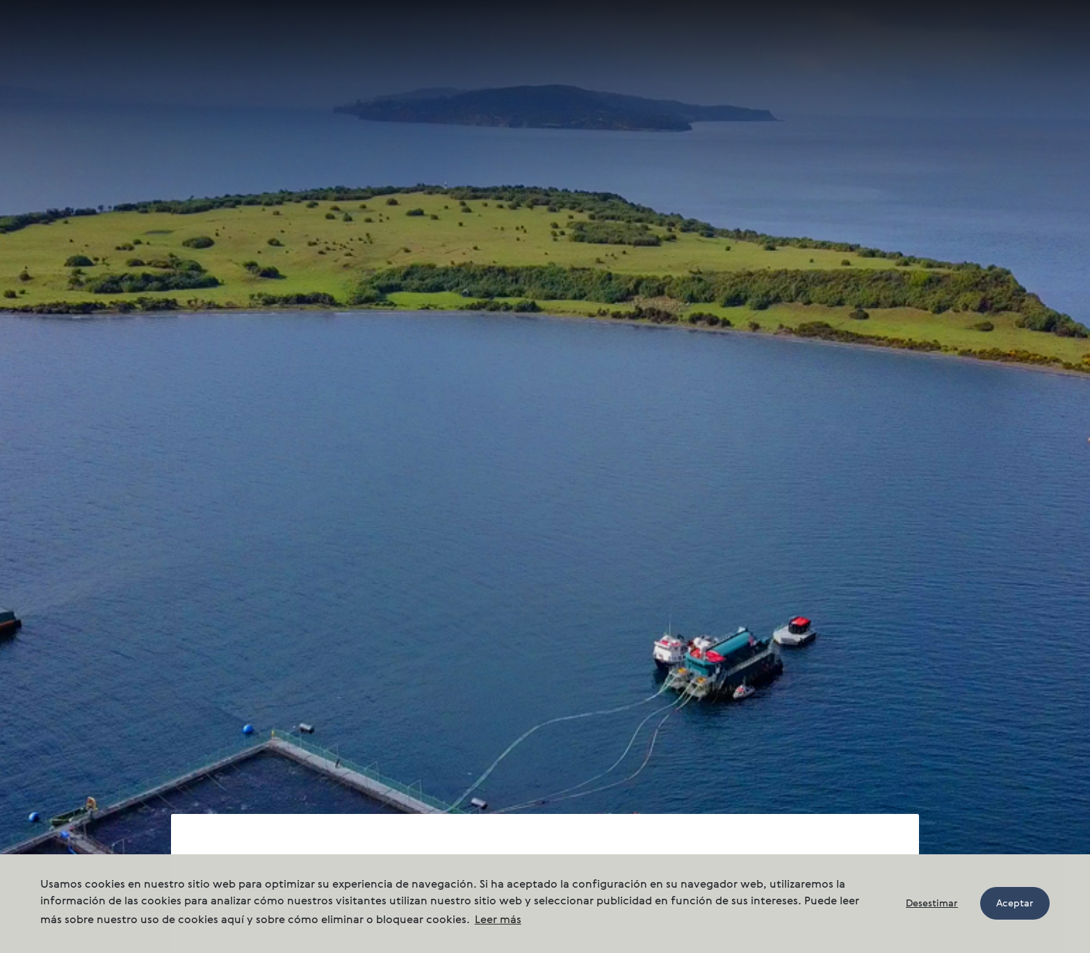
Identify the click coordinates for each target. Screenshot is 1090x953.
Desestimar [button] (932, 904)
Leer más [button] (498, 920)
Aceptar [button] (1015, 904)
